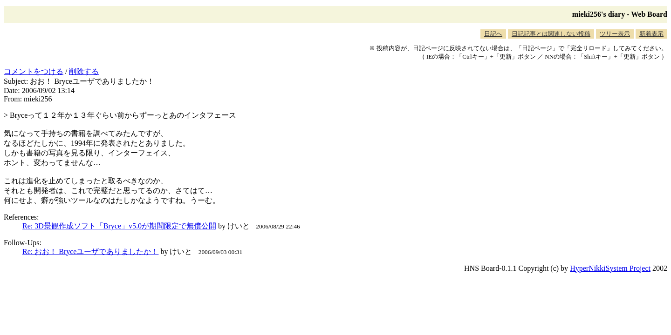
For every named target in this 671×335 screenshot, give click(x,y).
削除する (84, 71)
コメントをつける (33, 71)
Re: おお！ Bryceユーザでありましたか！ (90, 251)
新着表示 (651, 33)
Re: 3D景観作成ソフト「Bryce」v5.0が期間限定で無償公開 (119, 226)
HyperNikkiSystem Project (610, 268)
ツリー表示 (615, 33)
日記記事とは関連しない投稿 (551, 33)
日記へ (493, 33)
